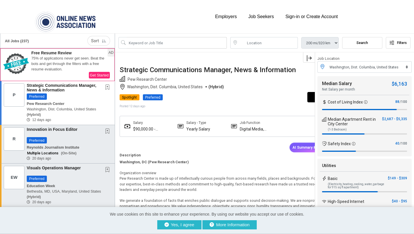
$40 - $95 (399, 197)
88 (397, 97)
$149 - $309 (397, 174)
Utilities (329, 161)
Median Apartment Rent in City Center (352, 117)
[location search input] (268, 38)
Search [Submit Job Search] (362, 38)
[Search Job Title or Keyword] (176, 38)
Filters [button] (398, 38)
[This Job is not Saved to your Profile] (108, 83)
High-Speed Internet (346, 197)
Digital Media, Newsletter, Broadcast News (241, 132)
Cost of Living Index (345, 97)
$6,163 (399, 79)
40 (397, 139)
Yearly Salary (191, 132)
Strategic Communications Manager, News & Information (61, 82)
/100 (403, 97)
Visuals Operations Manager (54, 163)
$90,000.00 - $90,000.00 (144, 132)
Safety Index (339, 139)
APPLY (295, 100)
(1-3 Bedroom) (337, 124)
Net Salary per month (338, 85)
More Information (230, 224)
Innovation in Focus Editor (52, 124)
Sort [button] (98, 36)
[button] (57, 60)
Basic (333, 174)
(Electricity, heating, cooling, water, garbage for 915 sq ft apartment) (356, 181)
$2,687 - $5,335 (394, 114)
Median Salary (337, 79)
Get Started (99, 70)
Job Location (328, 54)
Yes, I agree (179, 224)
